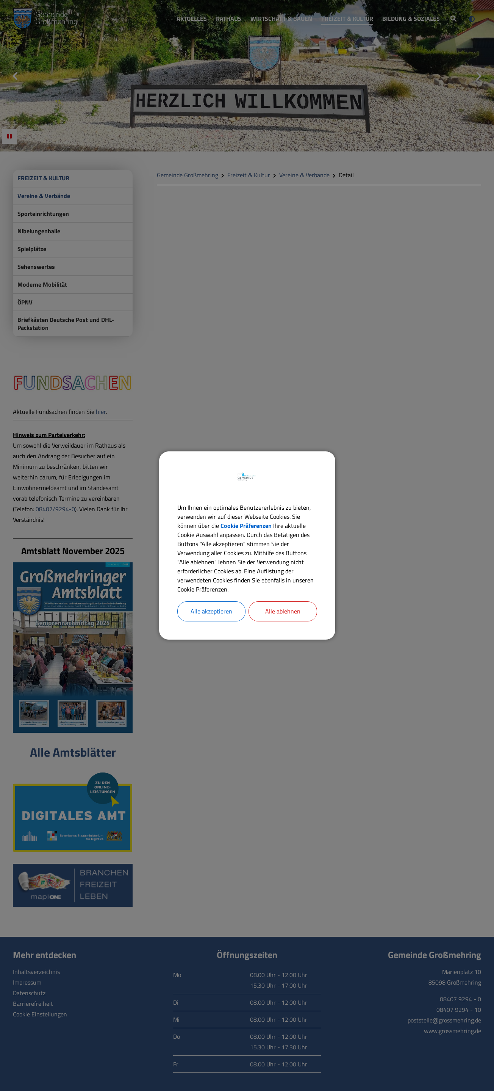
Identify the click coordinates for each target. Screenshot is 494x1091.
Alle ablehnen (282, 611)
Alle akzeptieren (211, 611)
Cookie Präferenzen (246, 525)
